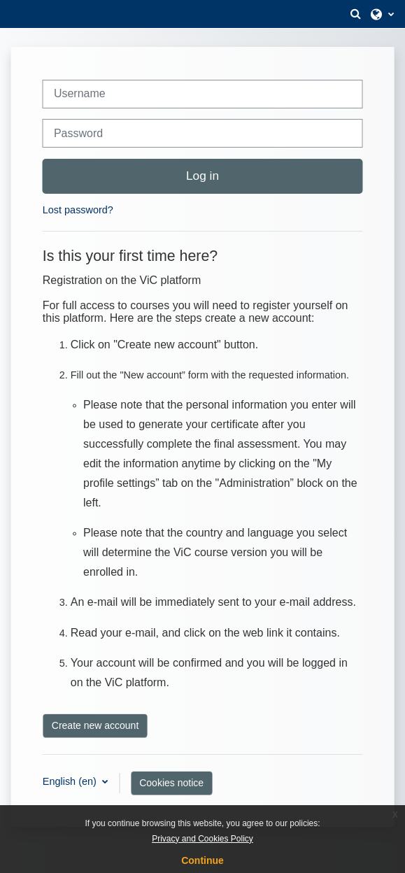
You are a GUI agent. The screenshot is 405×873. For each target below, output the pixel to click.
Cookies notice (171, 782)
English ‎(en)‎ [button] (71, 781)
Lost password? (78, 209)
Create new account (95, 725)
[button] (355, 14)
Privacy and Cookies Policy (202, 839)
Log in (202, 176)
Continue (202, 860)
